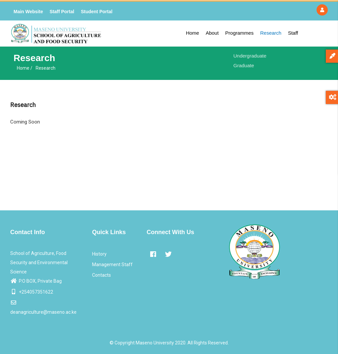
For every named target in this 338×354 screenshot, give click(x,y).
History (99, 254)
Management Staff (112, 264)
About (212, 33)
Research (270, 33)
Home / (24, 68)
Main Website (28, 11)
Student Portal (97, 11)
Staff (293, 33)
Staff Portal (62, 11)
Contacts (101, 275)
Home (192, 33)
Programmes (239, 33)
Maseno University (155, 342)
